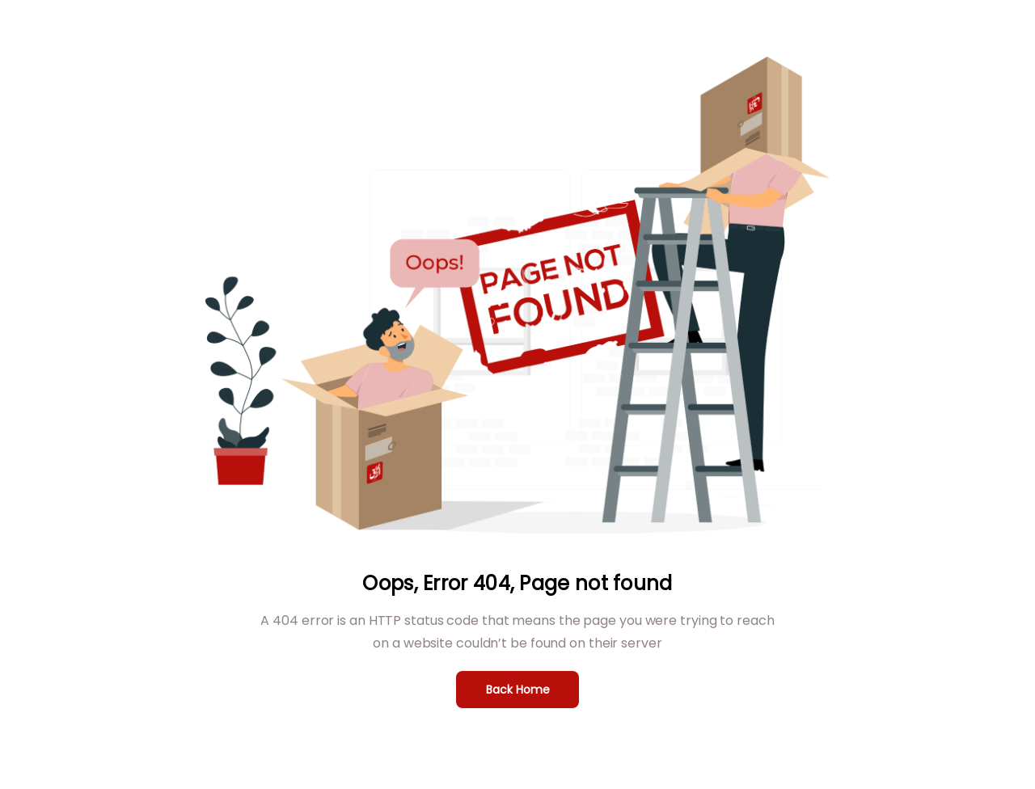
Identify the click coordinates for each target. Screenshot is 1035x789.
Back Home (518, 689)
